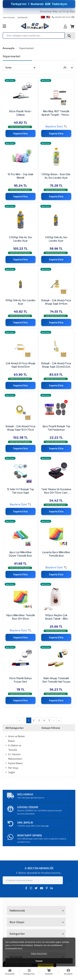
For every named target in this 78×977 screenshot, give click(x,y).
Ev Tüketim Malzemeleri (15, 756)
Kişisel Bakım (15, 763)
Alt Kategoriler (15, 727)
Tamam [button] (39, 961)
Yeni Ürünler (9, 17)
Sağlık (11, 772)
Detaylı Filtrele (51, 727)
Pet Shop (13, 767)
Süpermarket (26, 48)
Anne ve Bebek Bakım (16, 738)
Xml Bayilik (23, 17)
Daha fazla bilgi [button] (39, 953)
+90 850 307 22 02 (61, 17)
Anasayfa (8, 48)
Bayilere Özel (54, 126)
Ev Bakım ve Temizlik (14, 747)
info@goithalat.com (73, 17)
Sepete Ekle (20, 133)
